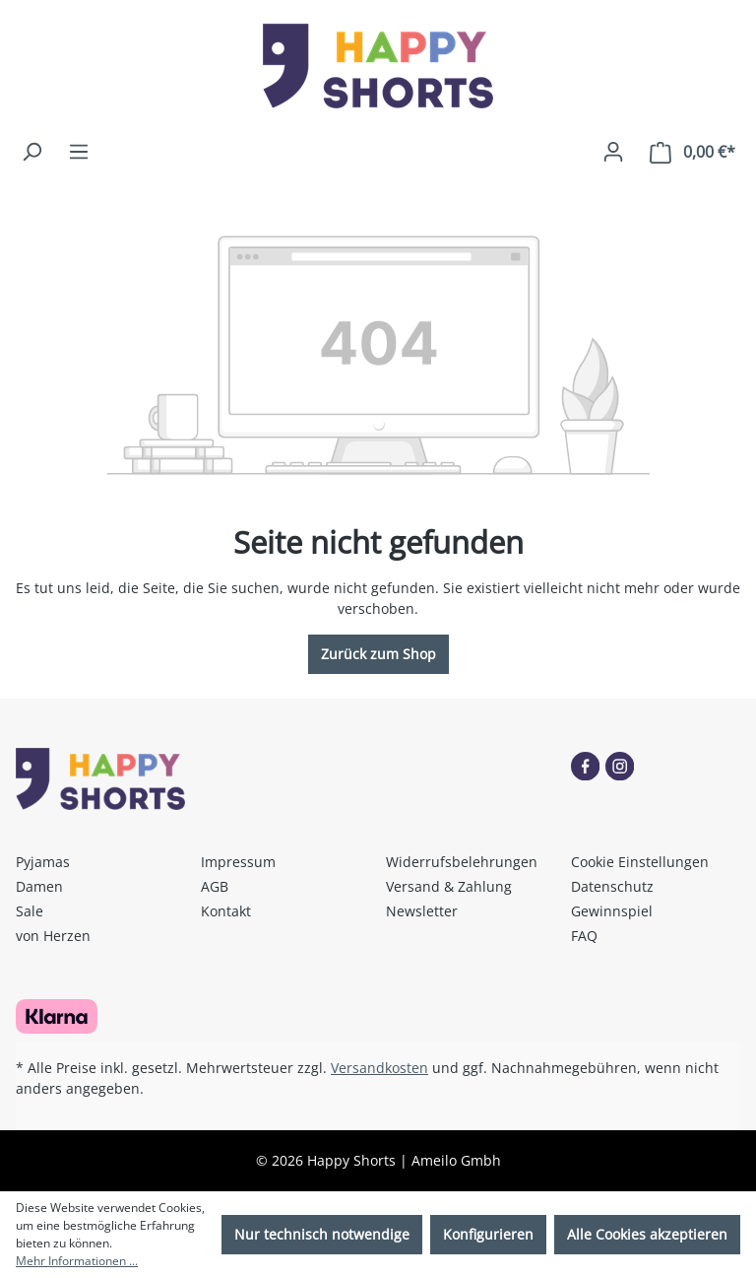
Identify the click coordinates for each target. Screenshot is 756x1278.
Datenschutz (612, 886)
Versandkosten (379, 1067)
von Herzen (53, 935)
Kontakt (226, 911)
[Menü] (78, 151)
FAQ (584, 935)
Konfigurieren (488, 1234)
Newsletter (422, 911)
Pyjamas (43, 861)
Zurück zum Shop (378, 653)
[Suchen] (31, 151)
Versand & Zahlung (449, 886)
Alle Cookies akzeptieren (647, 1234)
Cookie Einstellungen (640, 861)
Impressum (238, 861)
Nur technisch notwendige (322, 1234)
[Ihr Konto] (613, 151)
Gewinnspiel (612, 911)
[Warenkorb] (692, 152)
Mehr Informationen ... (77, 1260)
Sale (29, 911)
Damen (39, 886)
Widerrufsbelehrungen (461, 861)
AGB (214, 886)
